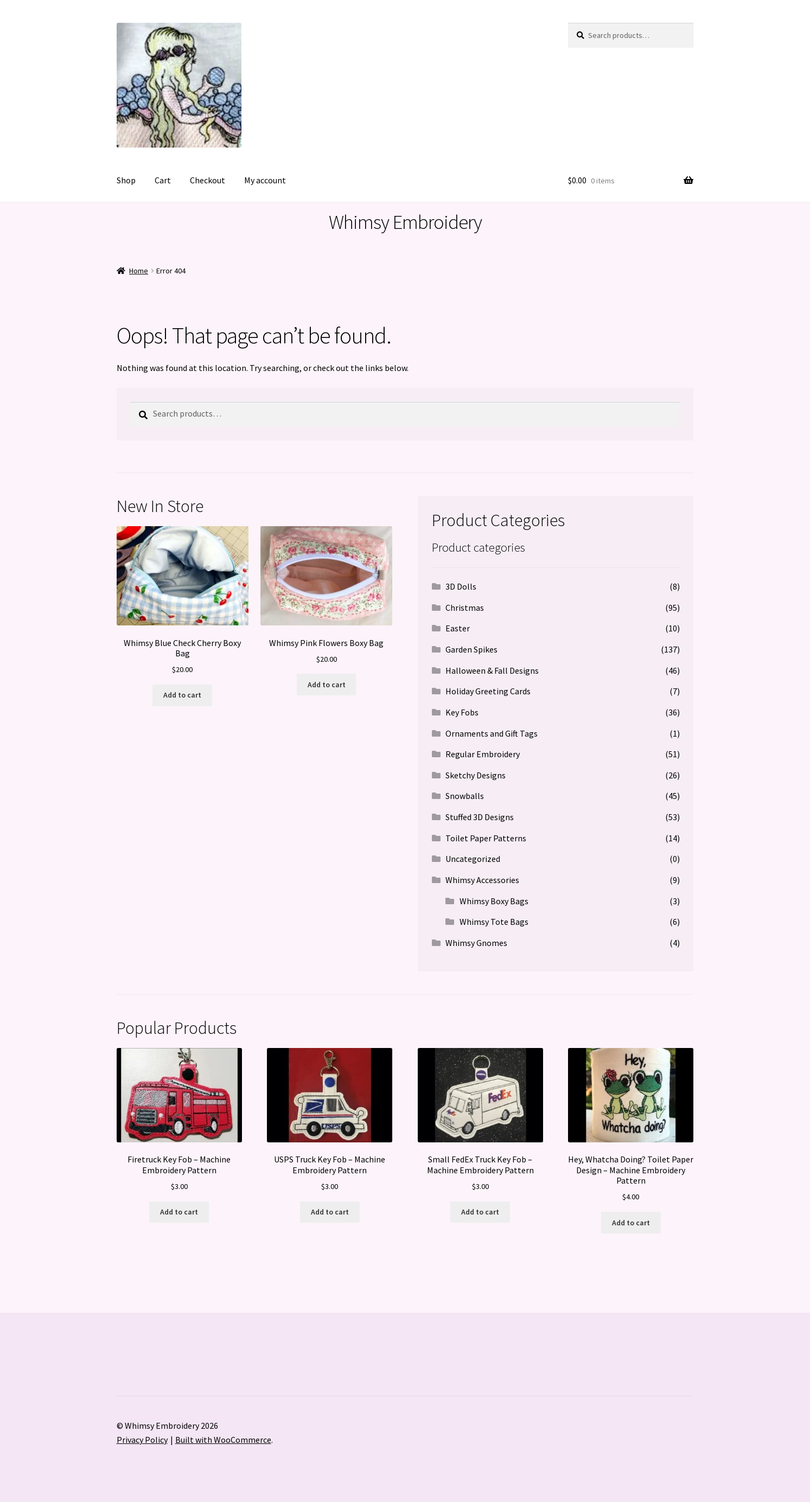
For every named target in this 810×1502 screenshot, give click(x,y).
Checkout (207, 180)
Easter (457, 628)
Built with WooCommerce (223, 1439)
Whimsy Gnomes (476, 942)
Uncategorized (472, 858)
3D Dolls (460, 586)
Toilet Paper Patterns (485, 838)
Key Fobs (462, 712)
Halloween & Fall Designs (492, 670)
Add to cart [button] (182, 695)
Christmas (464, 607)
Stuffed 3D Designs (479, 816)
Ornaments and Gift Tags (491, 733)
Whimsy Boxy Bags (494, 901)
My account (265, 180)
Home (138, 271)
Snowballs (464, 795)
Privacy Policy (142, 1439)
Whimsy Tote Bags (494, 921)
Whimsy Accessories (482, 879)
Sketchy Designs (475, 775)
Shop (126, 180)
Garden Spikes (471, 649)
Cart (163, 180)
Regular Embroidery (482, 754)
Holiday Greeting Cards (488, 691)
